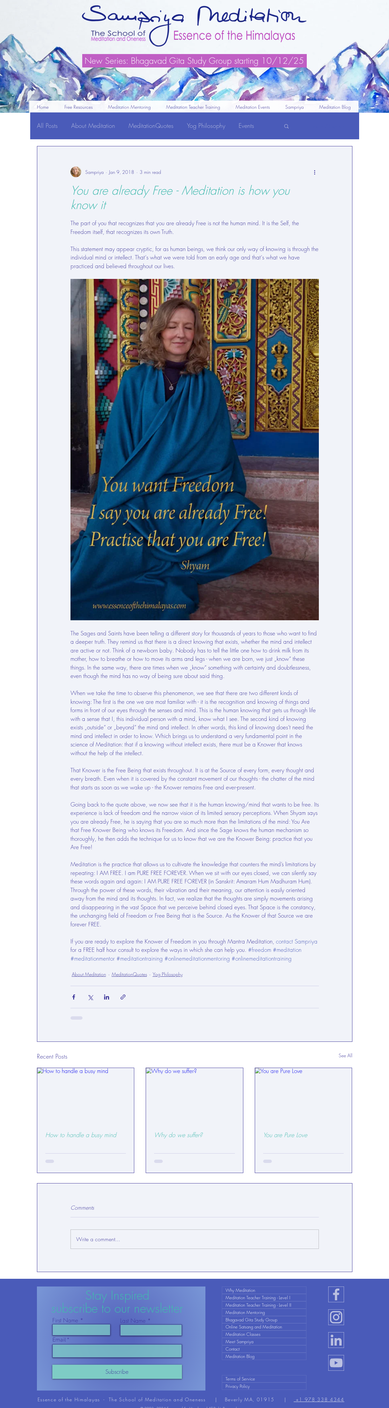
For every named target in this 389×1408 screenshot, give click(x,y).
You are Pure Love (285, 1135)
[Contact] (264, 1349)
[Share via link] (123, 997)
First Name (65, 1320)
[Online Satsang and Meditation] (264, 1326)
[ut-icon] (336, 1363)
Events (246, 126)
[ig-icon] (336, 1317)
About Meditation (93, 126)
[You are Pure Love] (303, 1095)
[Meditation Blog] (264, 1356)
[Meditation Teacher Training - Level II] (264, 1305)
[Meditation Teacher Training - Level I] (264, 1297)
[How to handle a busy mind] (85, 1095)
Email (59, 1340)
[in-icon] (336, 1340)
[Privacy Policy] (264, 1386)
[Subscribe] (117, 1372)
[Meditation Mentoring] (264, 1312)
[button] (193, 109)
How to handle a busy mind (80, 1135)
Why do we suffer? (178, 1135)
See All (345, 1055)
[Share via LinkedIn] (106, 997)
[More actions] (315, 172)
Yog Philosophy (206, 126)
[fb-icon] (336, 1294)
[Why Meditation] (264, 1290)
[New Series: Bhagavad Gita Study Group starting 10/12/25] (194, 60)
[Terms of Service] (264, 1378)
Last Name (133, 1320)
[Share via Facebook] (73, 997)
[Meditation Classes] (264, 1334)
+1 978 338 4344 (319, 1399)
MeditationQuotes (151, 126)
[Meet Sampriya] (264, 1341)
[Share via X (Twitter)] (90, 997)
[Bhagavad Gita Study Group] (264, 1319)
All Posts (47, 126)
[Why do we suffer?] (194, 1095)
